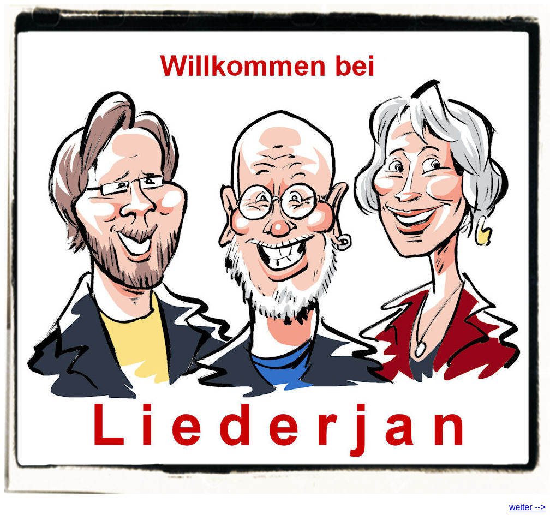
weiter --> (527, 507)
